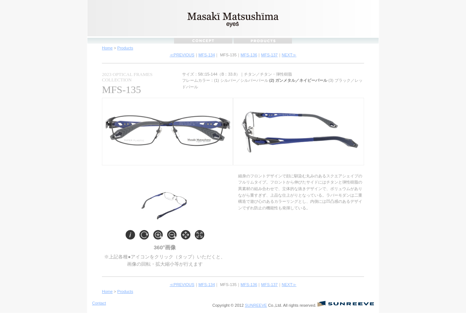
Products (125, 48)
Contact (99, 303)
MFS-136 (249, 55)
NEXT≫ (289, 55)
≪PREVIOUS (182, 55)
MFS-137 (269, 55)
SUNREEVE (256, 305)
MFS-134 (206, 55)
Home (107, 48)
